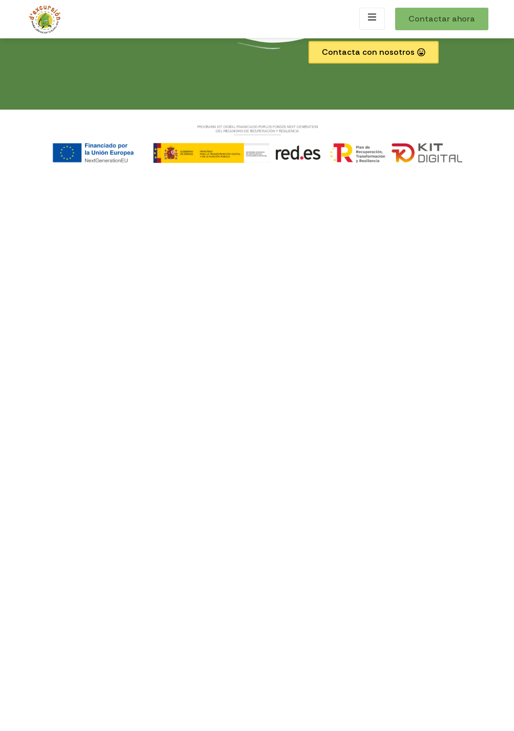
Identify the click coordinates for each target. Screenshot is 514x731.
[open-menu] (372, 19)
